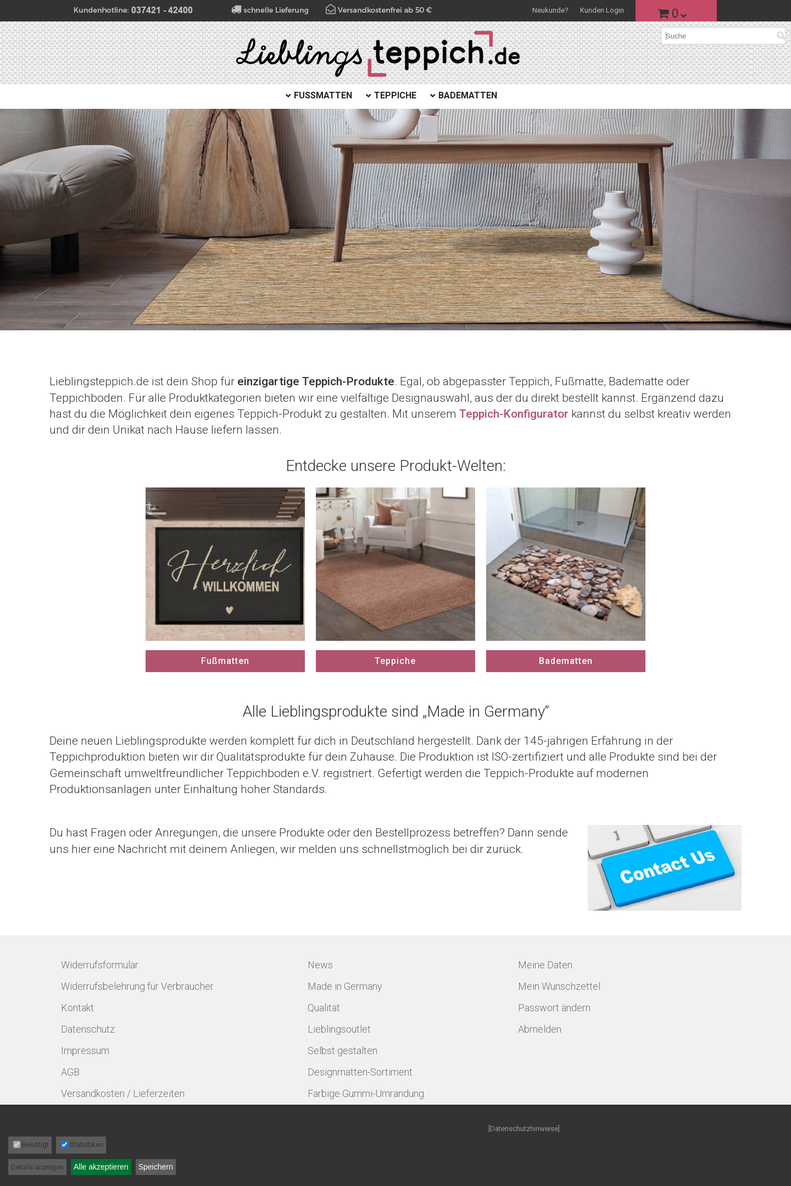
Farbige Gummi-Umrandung (366, 1093)
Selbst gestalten (342, 1050)
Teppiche (395, 95)
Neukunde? (550, 10)
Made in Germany (345, 986)
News (320, 965)
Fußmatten (323, 95)
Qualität (324, 1007)
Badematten (467, 95)
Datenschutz (88, 1029)
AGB (70, 1072)
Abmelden (539, 1029)
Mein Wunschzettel (559, 986)
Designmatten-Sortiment (360, 1072)
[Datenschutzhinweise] (524, 1128)
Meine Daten (545, 965)
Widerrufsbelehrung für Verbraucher (137, 986)
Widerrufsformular (99, 965)
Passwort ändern (554, 1007)
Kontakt (77, 1007)
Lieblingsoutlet (339, 1029)
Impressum (85, 1050)
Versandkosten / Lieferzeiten (123, 1093)
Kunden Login (602, 10)
